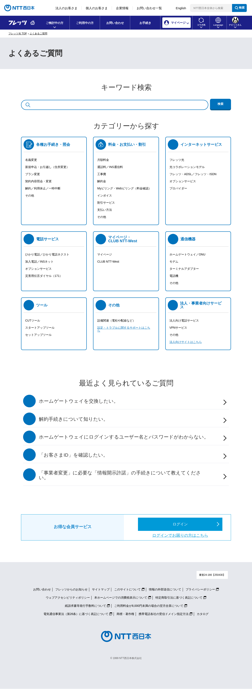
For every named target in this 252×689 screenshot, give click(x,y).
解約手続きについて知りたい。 (73, 419)
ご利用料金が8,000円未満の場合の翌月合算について (148, 605)
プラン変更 (32, 174)
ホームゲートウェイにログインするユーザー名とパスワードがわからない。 (124, 437)
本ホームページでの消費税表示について (120, 597)
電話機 (173, 275)
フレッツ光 (176, 160)
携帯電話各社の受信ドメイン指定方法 (164, 614)
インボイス (104, 195)
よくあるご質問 (38, 33)
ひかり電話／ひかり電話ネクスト (47, 254)
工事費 (101, 174)
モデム (173, 261)
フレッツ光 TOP (17, 33)
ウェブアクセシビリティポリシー (68, 597)
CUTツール (32, 320)
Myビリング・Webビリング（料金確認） (124, 188)
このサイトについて (127, 589)
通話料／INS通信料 (110, 167)
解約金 (101, 181)
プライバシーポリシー (200, 589)
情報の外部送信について (165, 589)
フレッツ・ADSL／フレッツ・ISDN (193, 174)
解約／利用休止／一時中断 (42, 188)
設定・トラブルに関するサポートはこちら (123, 329)
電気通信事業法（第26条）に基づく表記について (76, 614)
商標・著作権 (125, 614)
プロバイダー (178, 188)
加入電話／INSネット (39, 261)
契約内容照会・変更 (38, 181)
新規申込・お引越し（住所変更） (47, 167)
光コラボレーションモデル (187, 167)
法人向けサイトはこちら (185, 342)
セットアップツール (38, 334)
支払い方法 (104, 209)
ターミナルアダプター (184, 268)
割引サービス (106, 202)
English (181, 8)
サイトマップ (101, 589)
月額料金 (103, 160)
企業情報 (122, 8)
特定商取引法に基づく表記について (178, 597)
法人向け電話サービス (184, 320)
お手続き (145, 23)
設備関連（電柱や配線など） (116, 320)
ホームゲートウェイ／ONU (187, 254)
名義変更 (31, 160)
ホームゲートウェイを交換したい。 (78, 401)
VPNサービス (178, 327)
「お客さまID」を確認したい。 (73, 455)
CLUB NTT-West (108, 261)
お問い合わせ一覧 (149, 8)
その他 (29, 195)
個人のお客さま (97, 8)
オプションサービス (182, 181)
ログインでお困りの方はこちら (180, 535)
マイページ (104, 254)
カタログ (203, 614)
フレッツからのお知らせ (71, 589)
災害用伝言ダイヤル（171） (43, 275)
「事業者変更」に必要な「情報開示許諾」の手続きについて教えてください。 (120, 475)
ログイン (180, 524)
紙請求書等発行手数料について (85, 605)
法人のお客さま (66, 8)
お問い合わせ (115, 23)
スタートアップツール (40, 327)
